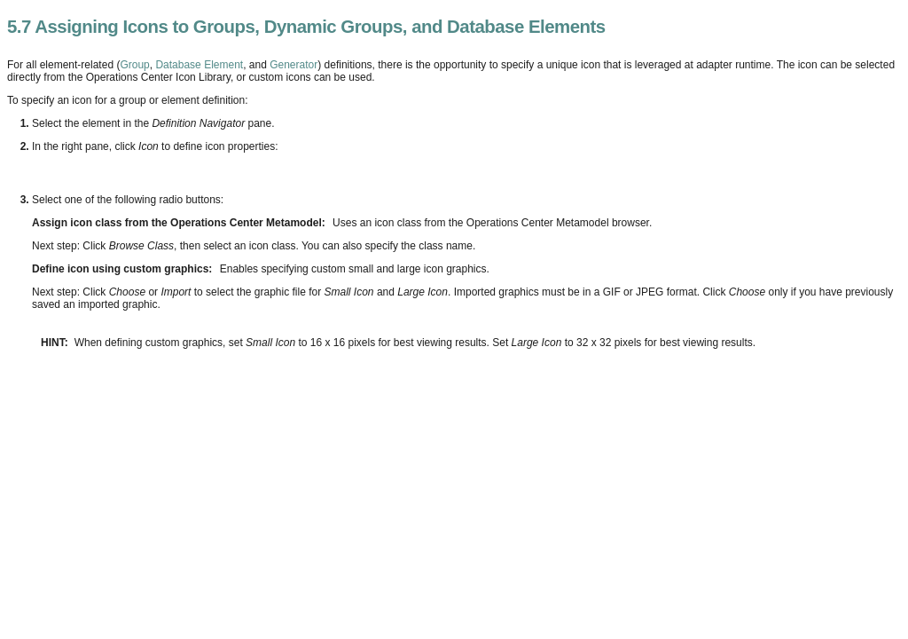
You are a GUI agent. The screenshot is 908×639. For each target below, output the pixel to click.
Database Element (199, 65)
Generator (293, 65)
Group (134, 65)
